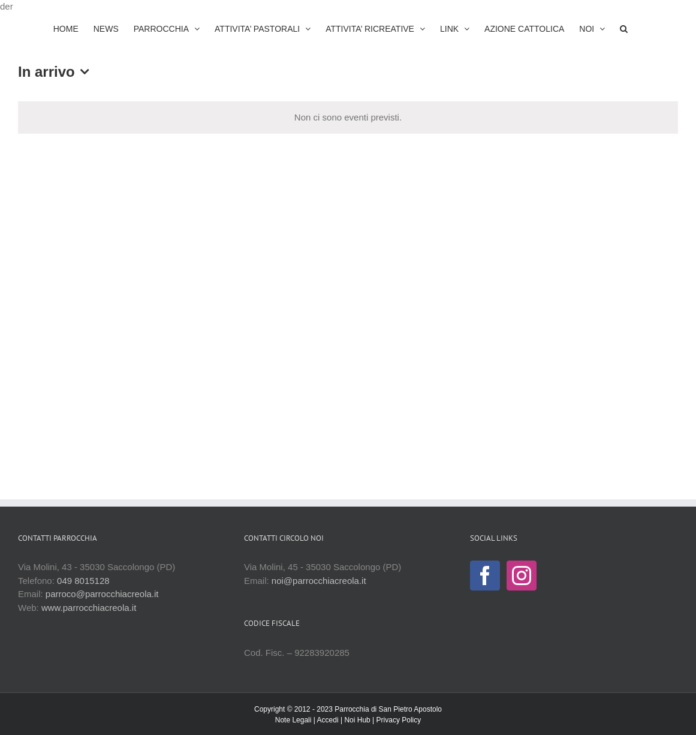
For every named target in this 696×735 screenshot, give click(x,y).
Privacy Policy (398, 720)
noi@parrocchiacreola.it (319, 581)
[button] (624, 29)
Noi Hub (357, 720)
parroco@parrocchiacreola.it (102, 594)
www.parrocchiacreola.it (88, 608)
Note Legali (293, 720)
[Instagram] (522, 576)
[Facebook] (485, 576)
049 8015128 (83, 581)
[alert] (348, 117)
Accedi (328, 720)
